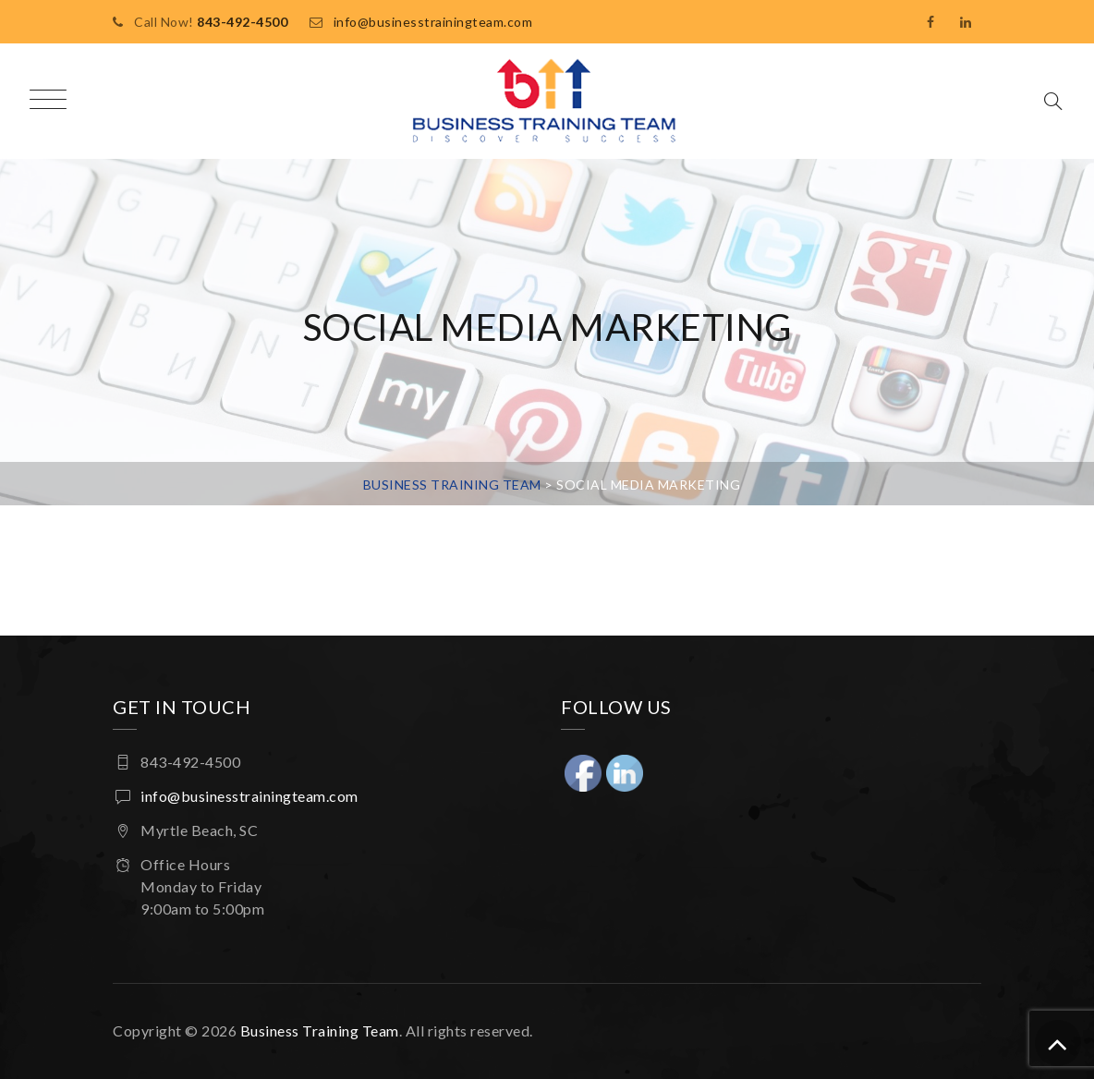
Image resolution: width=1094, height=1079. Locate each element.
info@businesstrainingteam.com (433, 22)
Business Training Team (319, 1030)
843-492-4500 (242, 22)
